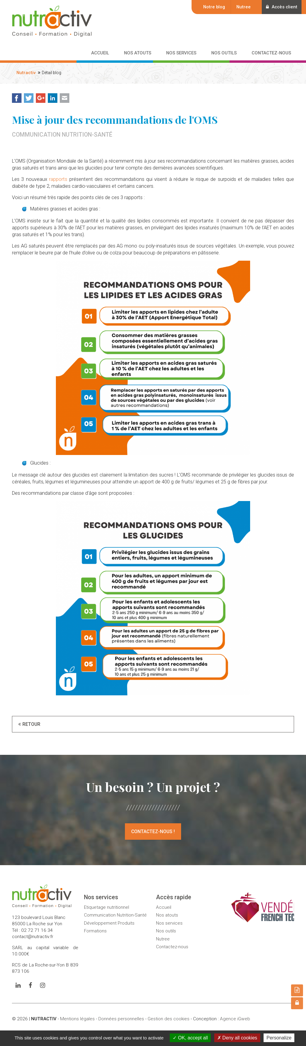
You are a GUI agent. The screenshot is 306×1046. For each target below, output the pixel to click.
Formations (95, 931)
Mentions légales (77, 1018)
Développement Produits (109, 923)
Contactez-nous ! (153, 831)
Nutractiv (26, 72)
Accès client (281, 7)
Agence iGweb (235, 1018)
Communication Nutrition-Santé (115, 915)
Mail (64, 98)
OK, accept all (190, 1037)
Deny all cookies (237, 1037)
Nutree (242, 7)
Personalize (279, 1037)
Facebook (17, 98)
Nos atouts (167, 915)
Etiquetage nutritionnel (106, 907)
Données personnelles (121, 1018)
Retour (31, 724)
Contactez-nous (172, 946)
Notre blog (213, 7)
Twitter (28, 98)
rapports (58, 179)
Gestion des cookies (168, 1018)
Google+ (40, 98)
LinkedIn (52, 98)
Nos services (169, 923)
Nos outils (166, 931)
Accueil (163, 907)
